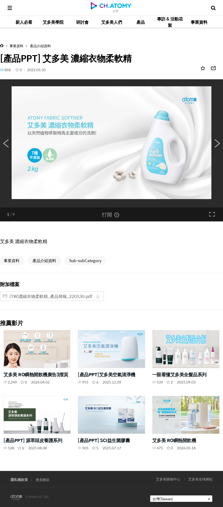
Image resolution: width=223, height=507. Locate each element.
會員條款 (43, 479)
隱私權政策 (19, 479)
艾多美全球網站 (200, 479)
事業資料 (16, 45)
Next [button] (217, 143)
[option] (111, 143)
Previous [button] (6, 143)
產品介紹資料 (40, 45)
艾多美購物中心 (168, 479)
